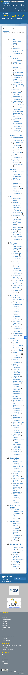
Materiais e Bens (6, 619)
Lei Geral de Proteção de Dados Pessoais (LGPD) (18, 511)
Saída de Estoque (17, 140)
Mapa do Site (8, 5)
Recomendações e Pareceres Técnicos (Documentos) (18, 466)
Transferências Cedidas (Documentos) (17, 272)
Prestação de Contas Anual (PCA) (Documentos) (18, 480)
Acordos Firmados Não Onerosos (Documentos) (17, 287)
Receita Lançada (17, 188)
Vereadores (16, 449)
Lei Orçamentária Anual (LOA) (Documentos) (17, 309)
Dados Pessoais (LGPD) (8, 636)
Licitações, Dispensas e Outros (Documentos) (18, 80)
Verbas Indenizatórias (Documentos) (16, 408)
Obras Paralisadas (18, 45)
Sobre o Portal (5, 661)
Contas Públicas (6, 627)
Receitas (4, 621)
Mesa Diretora (16, 451)
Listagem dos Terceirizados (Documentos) (16, 391)
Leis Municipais (17, 398)
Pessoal (4, 629)
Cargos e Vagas (17, 349)
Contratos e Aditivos (18, 63)
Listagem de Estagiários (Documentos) (16, 386)
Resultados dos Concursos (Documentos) (17, 371)
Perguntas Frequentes (7, 654)
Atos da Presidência (18, 400)
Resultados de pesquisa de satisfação (16, 566)
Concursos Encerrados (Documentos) (16, 366)
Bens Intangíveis (17, 152)
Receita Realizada (17, 180)
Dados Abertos (7, 9)
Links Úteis (5, 659)
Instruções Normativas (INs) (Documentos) (17, 461)
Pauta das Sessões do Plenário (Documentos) (18, 430)
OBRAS (4, 615)
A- (15, 5)
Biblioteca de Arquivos (7, 649)
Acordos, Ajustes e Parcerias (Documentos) (18, 282)
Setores (15, 540)
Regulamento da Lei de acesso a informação (18, 525)
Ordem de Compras (18, 72)
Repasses (4, 625)
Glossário (4, 657)
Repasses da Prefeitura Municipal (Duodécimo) (18, 246)
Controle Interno (6, 634)
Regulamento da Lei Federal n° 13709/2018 (18, 516)
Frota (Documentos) (18, 164)
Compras (4, 617)
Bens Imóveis (16, 147)
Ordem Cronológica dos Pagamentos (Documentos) (18, 237)
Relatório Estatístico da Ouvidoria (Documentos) (18, 495)
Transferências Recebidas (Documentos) (17, 277)
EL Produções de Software (19, 671)
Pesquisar (6, 3)
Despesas (4, 623)
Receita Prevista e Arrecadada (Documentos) (17, 191)
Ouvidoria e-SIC (6, 640)
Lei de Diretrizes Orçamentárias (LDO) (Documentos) (18, 304)
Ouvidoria (4, 647)
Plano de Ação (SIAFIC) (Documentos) (16, 500)
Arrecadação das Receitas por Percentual (17, 185)
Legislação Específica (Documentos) (16, 475)
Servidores (15, 340)
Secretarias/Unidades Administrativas (11, 645)
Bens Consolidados (18, 142)
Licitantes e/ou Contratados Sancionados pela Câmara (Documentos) (17, 123)
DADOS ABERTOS (20, 578)
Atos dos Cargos (17, 350)
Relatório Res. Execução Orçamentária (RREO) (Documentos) (16, 316)
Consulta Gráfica (21, 10)
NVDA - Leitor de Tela (20, 9)
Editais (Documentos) (18, 104)
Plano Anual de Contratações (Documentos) (17, 130)
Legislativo (5, 632)
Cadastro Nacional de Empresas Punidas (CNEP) (18, 116)
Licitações (15, 62)
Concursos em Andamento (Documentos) (16, 361)
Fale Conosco (16, 546)
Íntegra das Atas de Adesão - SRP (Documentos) (18, 94)
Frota (14, 154)
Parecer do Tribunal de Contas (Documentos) (18, 485)
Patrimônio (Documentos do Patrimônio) (17, 161)
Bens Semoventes (17, 149)
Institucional (5, 638)
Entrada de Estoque (18, 137)
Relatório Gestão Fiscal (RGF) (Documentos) (17, 323)
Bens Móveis (16, 145)
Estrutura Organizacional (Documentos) (17, 533)
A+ (18, 5)
